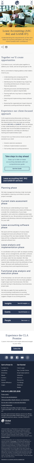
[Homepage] (17, 3)
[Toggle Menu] (2, 3)
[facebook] (17, 357)
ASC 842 (10, 124)
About (3, 375)
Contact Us (4, 368)
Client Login (21, 368)
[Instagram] (27, 357)
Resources (20, 380)
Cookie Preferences (6, 405)
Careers (3, 377)
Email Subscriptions (23, 373)
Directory (4, 373)
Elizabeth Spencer (5, 437)
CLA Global (13, 441)
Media (19, 387)
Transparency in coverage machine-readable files (12, 459)
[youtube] (22, 357)
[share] (2, 47)
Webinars (20, 385)
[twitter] (12, 357)
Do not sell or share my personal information (13, 402)
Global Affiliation (6, 382)
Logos (3, 385)
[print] (6, 47)
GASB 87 (18, 124)
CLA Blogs (20, 382)
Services (19, 377)
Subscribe (17, 348)
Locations (4, 370)
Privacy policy (5, 394)
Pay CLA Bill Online (23, 370)
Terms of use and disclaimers (9, 397)
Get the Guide (17, 168)
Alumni (3, 380)
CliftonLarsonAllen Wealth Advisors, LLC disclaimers (15, 400)
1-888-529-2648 (14, 391)
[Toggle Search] (32, 3)
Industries (20, 375)
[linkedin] (6, 357)
